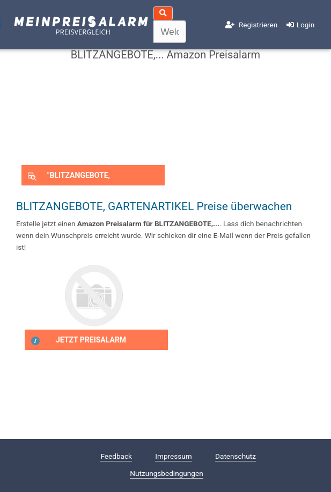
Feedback (116, 456)
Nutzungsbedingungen (166, 473)
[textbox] (170, 31)
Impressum (173, 456)
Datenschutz (235, 456)
